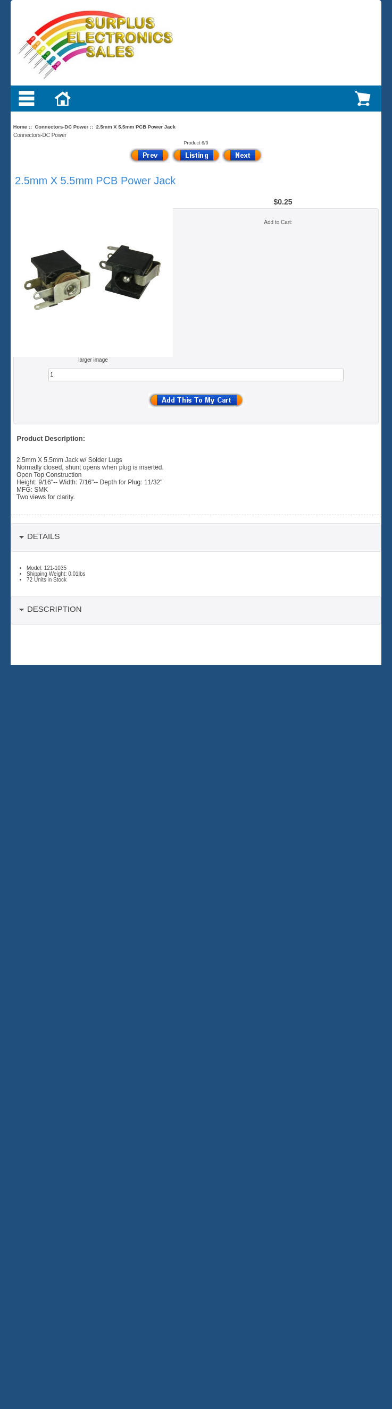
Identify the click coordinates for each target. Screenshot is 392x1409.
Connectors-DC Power (61, 127)
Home (20, 127)
